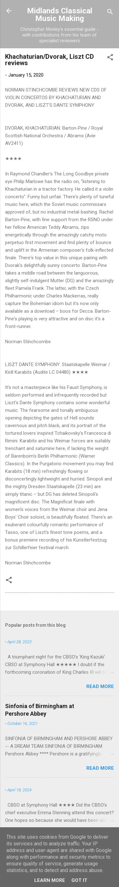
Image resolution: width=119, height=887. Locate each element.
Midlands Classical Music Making (59, 14)
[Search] (110, 13)
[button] (110, 58)
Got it (79, 880)
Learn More (49, 880)
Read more (100, 686)
